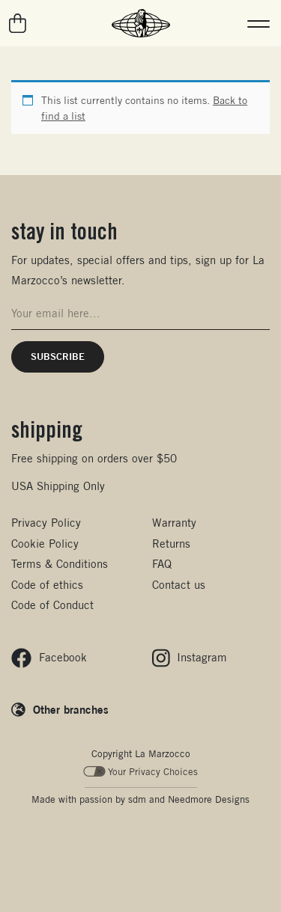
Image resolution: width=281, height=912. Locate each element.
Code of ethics (47, 584)
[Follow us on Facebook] (49, 658)
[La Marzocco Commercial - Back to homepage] (141, 23)
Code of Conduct (52, 605)
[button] (258, 23)
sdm (137, 799)
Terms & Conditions (59, 563)
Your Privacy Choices (140, 771)
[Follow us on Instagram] (190, 658)
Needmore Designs (209, 799)
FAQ (162, 563)
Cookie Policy (45, 543)
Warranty (174, 522)
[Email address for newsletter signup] (140, 314)
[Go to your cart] (18, 23)
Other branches (71, 709)
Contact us (178, 584)
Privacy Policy (46, 522)
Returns (171, 543)
